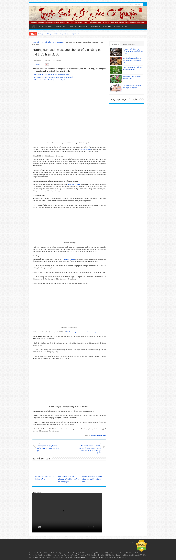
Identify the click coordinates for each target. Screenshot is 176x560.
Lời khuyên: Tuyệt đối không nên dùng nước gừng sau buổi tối (54, 77)
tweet (38, 64)
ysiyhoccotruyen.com (98, 435)
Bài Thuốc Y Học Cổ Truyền (63, 26)
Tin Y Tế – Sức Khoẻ (120, 26)
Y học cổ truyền (85, 149)
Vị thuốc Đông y (95, 26)
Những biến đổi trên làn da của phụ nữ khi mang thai (51, 74)
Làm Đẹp (60, 42)
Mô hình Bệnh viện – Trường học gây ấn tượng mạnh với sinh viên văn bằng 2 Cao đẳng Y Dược (89, 448)
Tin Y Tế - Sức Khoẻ (47, 42)
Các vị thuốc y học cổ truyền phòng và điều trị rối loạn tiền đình (132, 60)
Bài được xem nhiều (128, 44)
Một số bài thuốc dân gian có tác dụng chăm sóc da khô (92, 479)
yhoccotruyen (37, 60)
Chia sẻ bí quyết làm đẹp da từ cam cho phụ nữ (49, 80)
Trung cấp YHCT (78, 553)
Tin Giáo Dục (106, 26)
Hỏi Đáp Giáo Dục (81, 26)
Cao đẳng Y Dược (74, 184)
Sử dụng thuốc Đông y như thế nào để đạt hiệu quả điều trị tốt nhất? (58, 34)
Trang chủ (35, 42)
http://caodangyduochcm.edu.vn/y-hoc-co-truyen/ (82, 332)
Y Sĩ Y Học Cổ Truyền (45, 26)
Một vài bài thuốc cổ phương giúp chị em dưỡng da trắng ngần (68, 479)
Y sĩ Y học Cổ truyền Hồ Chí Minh (48, 553)
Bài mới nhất (115, 44)
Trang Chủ (33, 26)
